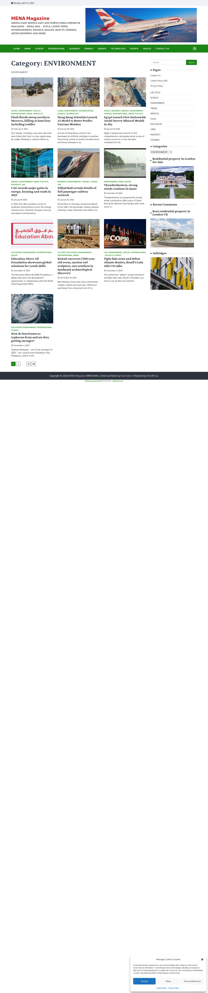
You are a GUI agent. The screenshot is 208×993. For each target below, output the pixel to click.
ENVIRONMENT (25, 111)
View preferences (192, 981)
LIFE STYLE (155, 92)
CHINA (61, 111)
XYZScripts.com (117, 381)
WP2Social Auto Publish (93, 381)
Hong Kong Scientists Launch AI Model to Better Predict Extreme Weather (77, 121)
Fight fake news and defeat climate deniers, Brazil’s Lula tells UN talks (123, 262)
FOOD (153, 118)
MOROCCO (38, 114)
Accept (144, 981)
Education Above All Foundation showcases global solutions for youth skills (31, 262)
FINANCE (88, 48)
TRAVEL (94, 182)
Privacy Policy (173, 988)
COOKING (155, 139)
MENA (28, 48)
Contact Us (162, 48)
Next (33, 364)
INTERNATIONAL (56, 48)
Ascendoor (126, 375)
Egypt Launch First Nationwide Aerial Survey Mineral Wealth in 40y (125, 121)
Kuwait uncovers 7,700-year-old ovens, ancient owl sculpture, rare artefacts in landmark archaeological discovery (76, 266)
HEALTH (147, 48)
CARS (152, 129)
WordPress (152, 375)
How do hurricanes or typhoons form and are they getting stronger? (30, 337)
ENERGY (102, 48)
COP (106, 252)
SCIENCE (61, 114)
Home (16, 48)
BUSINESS (74, 48)
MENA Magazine (30, 18)
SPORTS (134, 48)
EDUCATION (16, 252)
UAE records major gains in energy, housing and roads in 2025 (31, 191)
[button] (202, 959)
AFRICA (14, 111)
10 (29, 363)
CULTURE (62, 252)
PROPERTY (16, 184)
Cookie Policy (161, 988)
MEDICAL (154, 113)
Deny (168, 981)
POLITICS (139, 114)
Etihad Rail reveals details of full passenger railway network (77, 191)
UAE (23, 184)
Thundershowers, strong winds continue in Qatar (121, 187)
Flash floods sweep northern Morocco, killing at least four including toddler (31, 121)
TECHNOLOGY (118, 48)
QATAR (128, 182)
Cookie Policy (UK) (158, 80)
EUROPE (39, 48)
